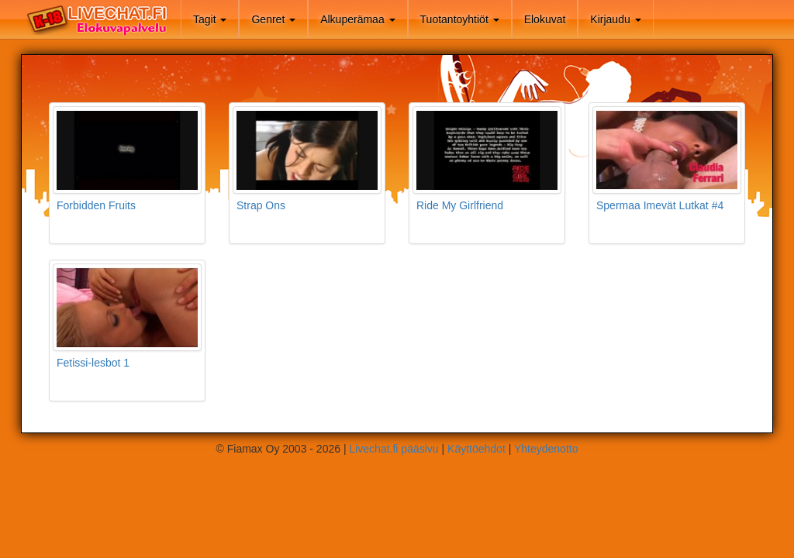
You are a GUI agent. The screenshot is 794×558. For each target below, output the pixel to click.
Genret (273, 19)
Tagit (209, 19)
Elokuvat (545, 19)
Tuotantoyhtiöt (459, 19)
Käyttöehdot (476, 449)
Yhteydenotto (546, 449)
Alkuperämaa (357, 19)
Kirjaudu (615, 19)
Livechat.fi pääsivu (393, 449)
